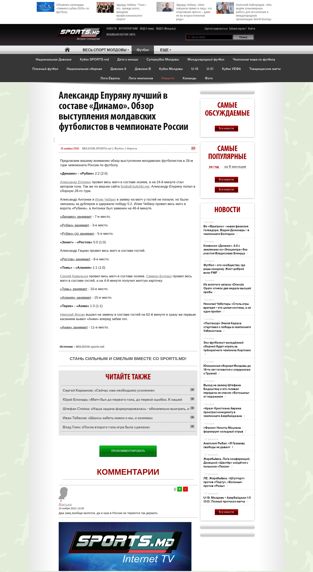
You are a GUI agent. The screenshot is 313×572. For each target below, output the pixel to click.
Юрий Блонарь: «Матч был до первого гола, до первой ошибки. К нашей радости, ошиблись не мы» (122, 400)
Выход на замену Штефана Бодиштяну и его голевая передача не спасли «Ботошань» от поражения (226, 390)
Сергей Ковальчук (74, 276)
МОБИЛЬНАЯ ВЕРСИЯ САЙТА (121, 34)
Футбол (143, 49)
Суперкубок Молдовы (163, 59)
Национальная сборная (84, 68)
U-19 (194, 68)
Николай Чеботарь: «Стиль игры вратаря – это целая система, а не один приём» (227, 307)
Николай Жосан (72, 314)
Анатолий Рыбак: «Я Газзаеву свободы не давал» (224, 445)
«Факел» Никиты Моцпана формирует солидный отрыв (224, 429)
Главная (67, 49)
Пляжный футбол (45, 68)
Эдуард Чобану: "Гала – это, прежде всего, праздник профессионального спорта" (122, 11)
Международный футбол (205, 59)
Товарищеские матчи (265, 68)
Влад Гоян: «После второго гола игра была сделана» (106, 426)
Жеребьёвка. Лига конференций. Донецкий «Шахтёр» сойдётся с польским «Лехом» (226, 462)
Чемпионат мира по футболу (254, 59)
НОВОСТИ (112, 28)
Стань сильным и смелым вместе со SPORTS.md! (128, 358)
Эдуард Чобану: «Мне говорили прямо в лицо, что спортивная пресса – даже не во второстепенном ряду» (184, 11)
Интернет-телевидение (80, 34)
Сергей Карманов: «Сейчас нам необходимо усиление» (109, 390)
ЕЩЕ (164, 49)
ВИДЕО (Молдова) (166, 28)
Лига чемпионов (141, 78)
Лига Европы (110, 78)
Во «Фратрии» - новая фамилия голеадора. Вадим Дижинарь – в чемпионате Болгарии (226, 230)
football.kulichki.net (135, 186)
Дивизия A (118, 68)
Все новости (226, 128)
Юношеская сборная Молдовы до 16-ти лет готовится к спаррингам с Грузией (227, 369)
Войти (251, 28)
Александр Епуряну (75, 182)
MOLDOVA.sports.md (90, 346)
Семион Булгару (159, 276)
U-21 (210, 68)
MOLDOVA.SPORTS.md (96, 148)
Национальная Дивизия (53, 59)
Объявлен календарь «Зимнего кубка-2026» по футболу (63, 8)
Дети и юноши (127, 59)
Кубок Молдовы (171, 68)
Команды (189, 78)
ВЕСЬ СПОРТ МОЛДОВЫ (105, 49)
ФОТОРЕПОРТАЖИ (128, 28)
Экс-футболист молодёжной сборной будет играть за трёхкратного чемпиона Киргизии (227, 348)
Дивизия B (143, 68)
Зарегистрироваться (216, 28)
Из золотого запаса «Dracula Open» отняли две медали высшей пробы (227, 288)
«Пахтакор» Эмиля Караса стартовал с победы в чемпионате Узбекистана (227, 326)
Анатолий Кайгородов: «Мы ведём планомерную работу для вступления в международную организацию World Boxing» (244, 11)
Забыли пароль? (238, 28)
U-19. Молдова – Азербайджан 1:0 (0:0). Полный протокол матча (227, 499)
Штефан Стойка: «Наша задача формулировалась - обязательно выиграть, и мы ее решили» (126, 409)
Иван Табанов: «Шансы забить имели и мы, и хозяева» (108, 417)
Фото (209, 78)
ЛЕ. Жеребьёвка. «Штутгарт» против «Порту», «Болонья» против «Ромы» (224, 481)
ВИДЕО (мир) (147, 28)
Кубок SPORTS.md (94, 59)
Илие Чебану (105, 199)
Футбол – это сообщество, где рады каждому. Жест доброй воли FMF (224, 268)
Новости (167, 78)
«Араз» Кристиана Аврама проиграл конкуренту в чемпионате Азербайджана (224, 412)
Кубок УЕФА (231, 68)
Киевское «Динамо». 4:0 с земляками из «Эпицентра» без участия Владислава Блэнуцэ (225, 249)
